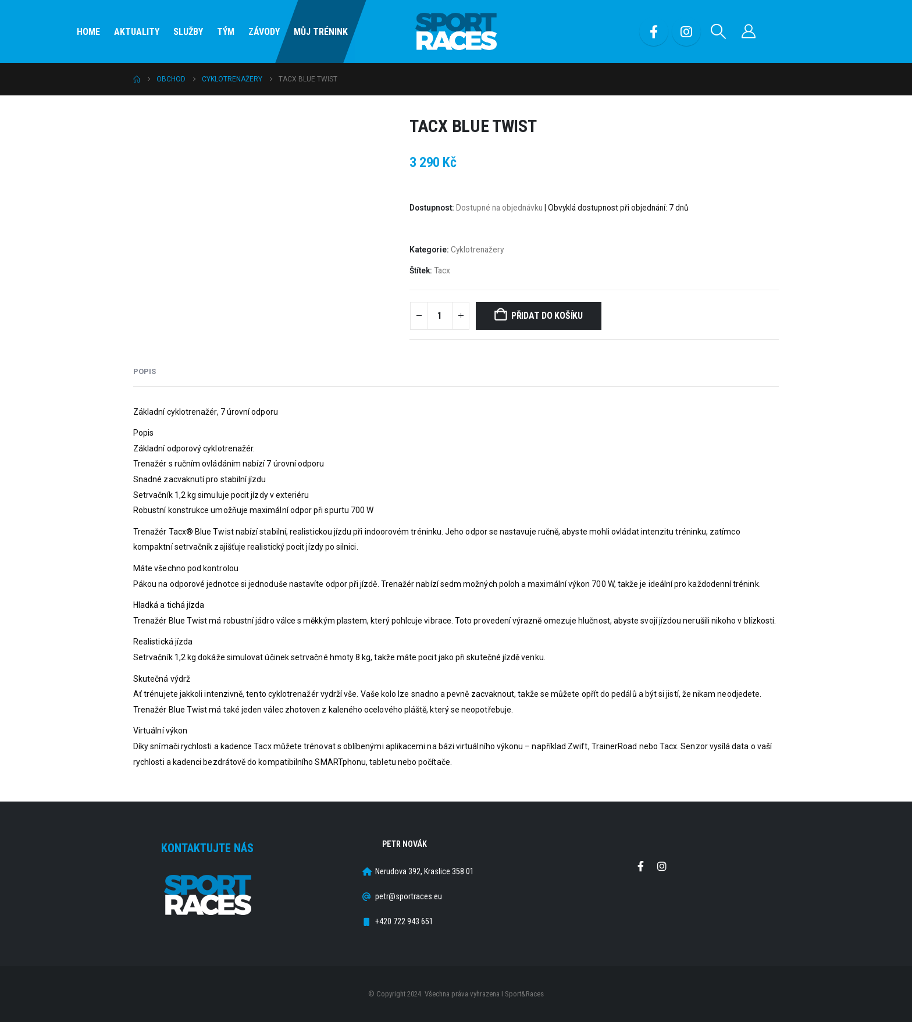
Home (88, 31)
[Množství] (440, 316)
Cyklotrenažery (477, 249)
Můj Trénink (321, 31)
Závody (264, 31)
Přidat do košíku (547, 315)
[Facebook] (653, 31)
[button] (719, 31)
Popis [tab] (144, 371)
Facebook (640, 866)
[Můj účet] (749, 31)
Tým (225, 31)
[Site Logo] (456, 32)
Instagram (662, 866)
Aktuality (136, 31)
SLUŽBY (188, 31)
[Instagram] (686, 31)
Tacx (442, 270)
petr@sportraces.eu (408, 897)
